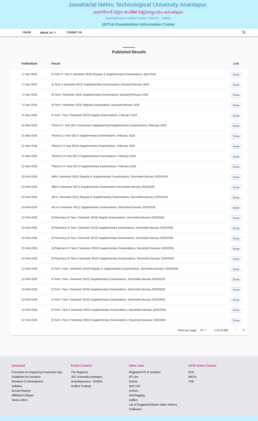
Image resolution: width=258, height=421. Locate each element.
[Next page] (244, 330)
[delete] (244, 32)
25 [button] (201, 330)
